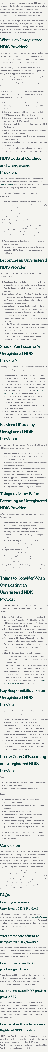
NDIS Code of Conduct (39, 917)
